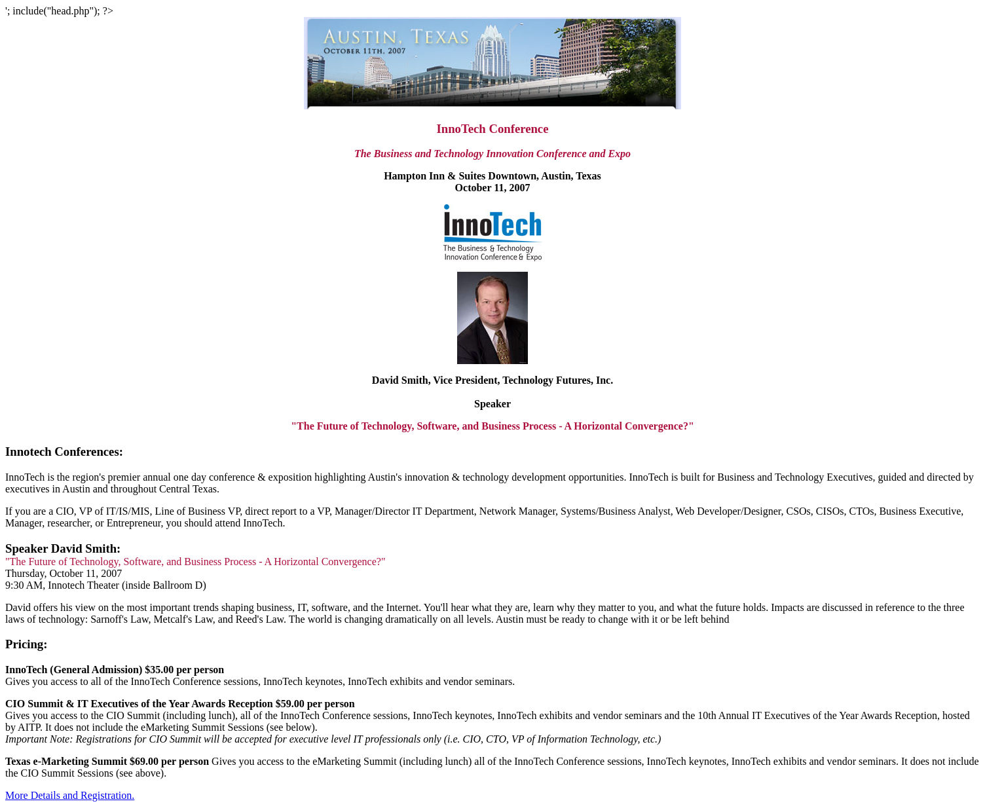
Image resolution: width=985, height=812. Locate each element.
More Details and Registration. (69, 795)
